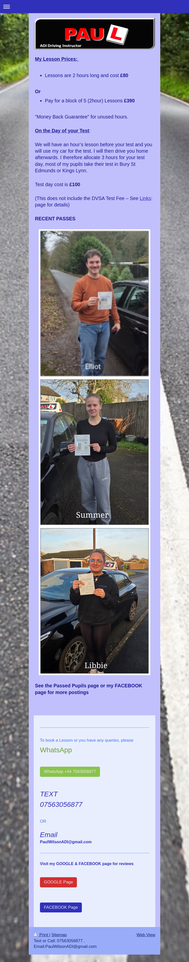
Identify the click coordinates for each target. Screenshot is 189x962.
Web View (146, 935)
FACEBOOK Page (61, 907)
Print (41, 935)
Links (145, 198)
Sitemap (59, 935)
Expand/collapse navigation (94, 6)
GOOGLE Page (58, 882)
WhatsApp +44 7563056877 (70, 771)
